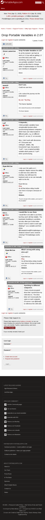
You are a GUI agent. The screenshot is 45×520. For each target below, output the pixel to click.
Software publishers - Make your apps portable (17, 450)
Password (7, 350)
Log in (4, 40)
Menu (3, 8)
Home (3, 28)
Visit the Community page (13, 405)
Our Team (7, 470)
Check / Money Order (35, 512)
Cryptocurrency (22, 514)
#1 (42, 48)
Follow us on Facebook (12, 426)
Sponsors (7, 481)
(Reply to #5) (25, 247)
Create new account (11, 356)
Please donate (34, 19)
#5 (42, 209)
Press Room (8, 474)
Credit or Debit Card (17, 512)
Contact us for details (10, 454)
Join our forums (10, 409)
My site (21, 100)
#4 (42, 163)
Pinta (9, 13)
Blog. (20, 186)
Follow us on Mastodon (12, 435)
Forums (8, 28)
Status (6, 492)
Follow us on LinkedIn (12, 430)
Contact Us (7, 488)
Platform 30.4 (26, 13)
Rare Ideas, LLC (16, 509)
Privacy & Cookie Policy (16, 505)
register (10, 40)
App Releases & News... (11, 388)
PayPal (26, 512)
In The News (8, 477)
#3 (42, 120)
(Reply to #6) (28, 282)
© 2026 (5, 505)
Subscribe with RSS (11, 417)
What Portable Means (10, 485)
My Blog (27, 100)
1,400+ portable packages (15, 16)
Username (7, 344)
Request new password (12, 359)
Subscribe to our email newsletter (15, 413)
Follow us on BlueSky (11, 422)
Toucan (41, 28)
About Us (7, 466)
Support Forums (18, 28)
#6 (42, 246)
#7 (42, 282)
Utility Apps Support (31, 28)
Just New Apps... (9, 392)
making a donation (26, 321)
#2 (42, 82)
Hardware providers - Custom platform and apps (18, 447)
